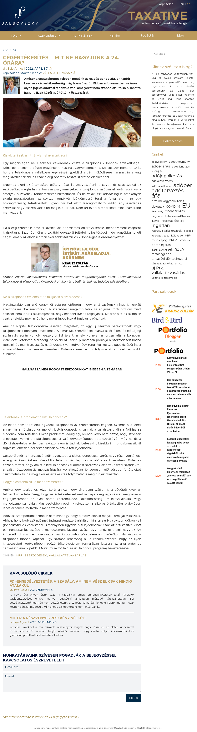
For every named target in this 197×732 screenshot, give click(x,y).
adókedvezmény (162, 181)
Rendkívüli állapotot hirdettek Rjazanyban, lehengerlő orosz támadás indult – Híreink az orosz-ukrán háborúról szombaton (178, 418)
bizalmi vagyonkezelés (168, 201)
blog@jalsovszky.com (164, 128)
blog (180, 35)
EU (186, 206)
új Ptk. (158, 268)
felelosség (158, 211)
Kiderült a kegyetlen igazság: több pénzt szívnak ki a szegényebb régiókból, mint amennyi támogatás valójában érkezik (178, 450)
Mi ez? (173, 341)
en (188, 4)
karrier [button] (115, 35)
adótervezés (168, 191)
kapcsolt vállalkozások (167, 230)
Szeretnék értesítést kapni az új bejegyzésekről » (41, 717)
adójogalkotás (167, 176)
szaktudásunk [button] (49, 35)
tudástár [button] (148, 35)
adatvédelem (159, 162)
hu (182, 4)
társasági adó (161, 254)
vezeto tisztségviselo (164, 278)
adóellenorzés (181, 166)
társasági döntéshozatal (169, 258)
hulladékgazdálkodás (177, 216)
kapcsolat (166, 4)
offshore (184, 240)
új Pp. (178, 263)
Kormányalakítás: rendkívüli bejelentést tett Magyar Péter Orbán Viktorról (178, 365)
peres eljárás (161, 245)
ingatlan (161, 225)
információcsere (172, 220)
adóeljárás (161, 166)
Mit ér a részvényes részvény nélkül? (48, 618)
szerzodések (36, 555)
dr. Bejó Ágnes (13, 68)
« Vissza (10, 50)
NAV (173, 240)
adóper (182, 185)
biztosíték (158, 206)
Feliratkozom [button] (173, 141)
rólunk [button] (16, 35)
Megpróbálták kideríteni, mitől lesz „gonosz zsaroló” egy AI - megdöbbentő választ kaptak (179, 475)
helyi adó (157, 216)
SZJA (179, 249)
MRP (19, 555)
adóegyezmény (179, 161)
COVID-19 (173, 206)
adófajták (157, 171)
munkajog (159, 240)
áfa (156, 196)
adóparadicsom (161, 186)
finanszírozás (175, 211)
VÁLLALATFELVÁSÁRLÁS (60, 73)
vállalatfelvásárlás (68, 555)
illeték (155, 221)
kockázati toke (160, 235)
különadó (177, 235)
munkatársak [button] (82, 35)
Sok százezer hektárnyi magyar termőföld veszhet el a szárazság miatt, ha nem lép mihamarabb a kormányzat (179, 389)
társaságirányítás (162, 263)
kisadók (188, 231)
